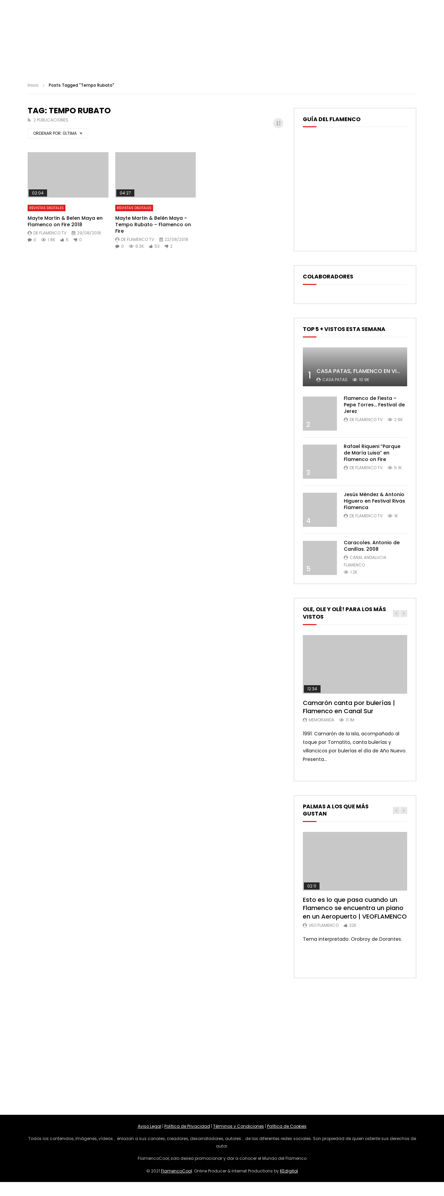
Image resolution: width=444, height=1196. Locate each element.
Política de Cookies (287, 1126)
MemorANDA (321, 720)
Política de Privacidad (187, 1126)
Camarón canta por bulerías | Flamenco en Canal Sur (349, 706)
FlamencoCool (176, 1171)
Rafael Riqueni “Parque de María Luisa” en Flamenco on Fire (372, 453)
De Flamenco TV (49, 233)
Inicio (33, 85)
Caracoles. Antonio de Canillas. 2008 (372, 545)
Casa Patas (334, 380)
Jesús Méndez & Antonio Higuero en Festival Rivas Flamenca (374, 501)
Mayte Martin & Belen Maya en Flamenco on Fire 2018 (65, 221)
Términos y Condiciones (238, 1126)
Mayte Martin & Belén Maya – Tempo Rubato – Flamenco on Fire (153, 224)
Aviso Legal (149, 1126)
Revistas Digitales (46, 208)
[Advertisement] (222, 1046)
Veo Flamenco (324, 925)
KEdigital (289, 1171)
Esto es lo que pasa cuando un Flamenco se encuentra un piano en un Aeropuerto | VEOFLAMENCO (355, 908)
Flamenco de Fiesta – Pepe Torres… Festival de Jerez (374, 405)
